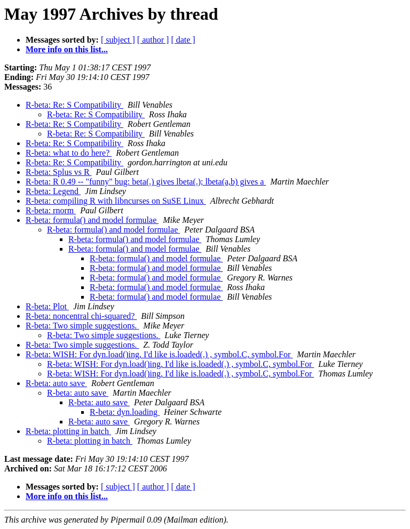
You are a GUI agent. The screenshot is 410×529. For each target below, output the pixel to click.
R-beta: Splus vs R (59, 172)
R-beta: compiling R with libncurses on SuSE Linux (116, 200)
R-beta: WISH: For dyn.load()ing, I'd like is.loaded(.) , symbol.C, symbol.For (159, 354)
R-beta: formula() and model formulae (92, 220)
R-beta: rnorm (51, 210)
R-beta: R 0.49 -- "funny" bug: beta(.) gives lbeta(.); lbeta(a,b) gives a (146, 181)
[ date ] (183, 39)
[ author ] (153, 39)
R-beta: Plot (47, 306)
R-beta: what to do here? (69, 152)
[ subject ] (118, 39)
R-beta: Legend (53, 191)
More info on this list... (67, 49)
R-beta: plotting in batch (68, 431)
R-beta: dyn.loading (125, 411)
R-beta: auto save (56, 383)
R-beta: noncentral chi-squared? (81, 315)
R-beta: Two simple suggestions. (82, 325)
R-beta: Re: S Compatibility (74, 104)
